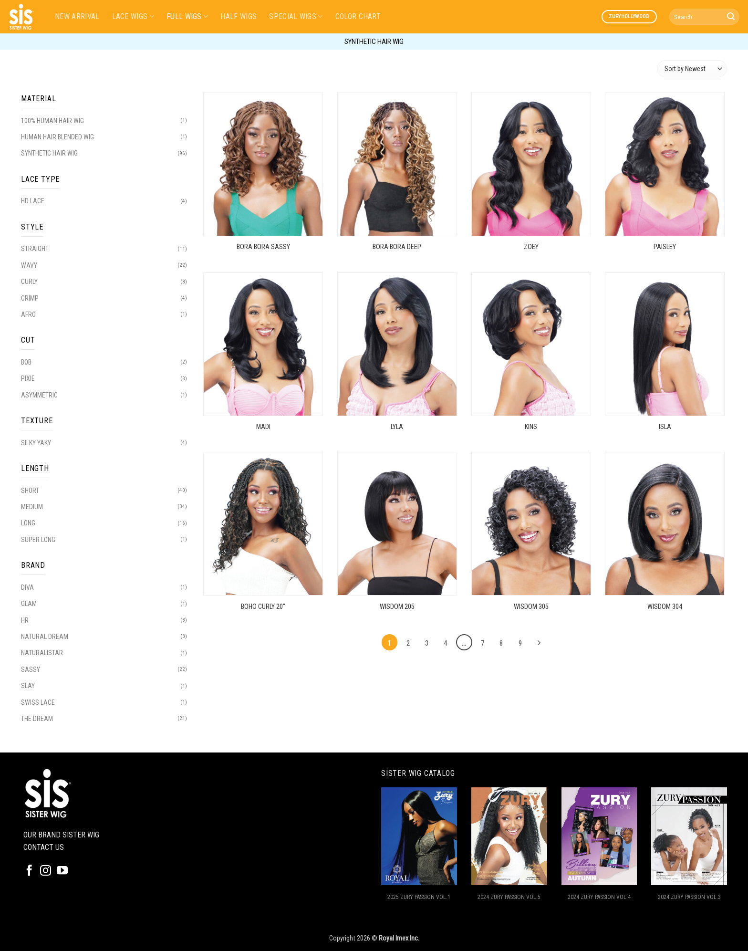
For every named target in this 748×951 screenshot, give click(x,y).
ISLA (665, 427)
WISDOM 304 (664, 607)
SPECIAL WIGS (295, 16)
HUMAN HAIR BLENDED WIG (57, 137)
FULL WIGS (187, 16)
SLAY (28, 686)
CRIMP (30, 298)
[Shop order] (692, 68)
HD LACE (32, 201)
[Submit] (731, 17)
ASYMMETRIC (39, 395)
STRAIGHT (35, 248)
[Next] (538, 643)
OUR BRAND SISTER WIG (61, 834)
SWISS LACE (38, 702)
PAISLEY (665, 247)
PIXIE (28, 378)
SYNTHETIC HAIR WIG (49, 153)
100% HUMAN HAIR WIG (52, 121)
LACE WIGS (133, 16)
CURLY (29, 281)
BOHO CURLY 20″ (263, 607)
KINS (531, 427)
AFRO (28, 314)
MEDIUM (32, 507)
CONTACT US (43, 847)
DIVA (27, 587)
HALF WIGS (238, 16)
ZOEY (531, 247)
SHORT (30, 490)
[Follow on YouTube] (62, 871)
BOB (26, 362)
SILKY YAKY (36, 443)
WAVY (29, 265)
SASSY (30, 669)
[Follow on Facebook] (29, 871)
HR (25, 620)
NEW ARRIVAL (77, 16)
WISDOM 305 (531, 607)
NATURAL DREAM (44, 636)
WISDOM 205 (397, 607)
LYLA (397, 427)
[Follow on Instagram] (45, 871)
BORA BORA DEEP (397, 247)
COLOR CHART (358, 16)
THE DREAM (37, 718)
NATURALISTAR (42, 653)
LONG (28, 523)
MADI (263, 427)
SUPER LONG (38, 539)
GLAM (29, 603)
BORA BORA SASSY (263, 247)
